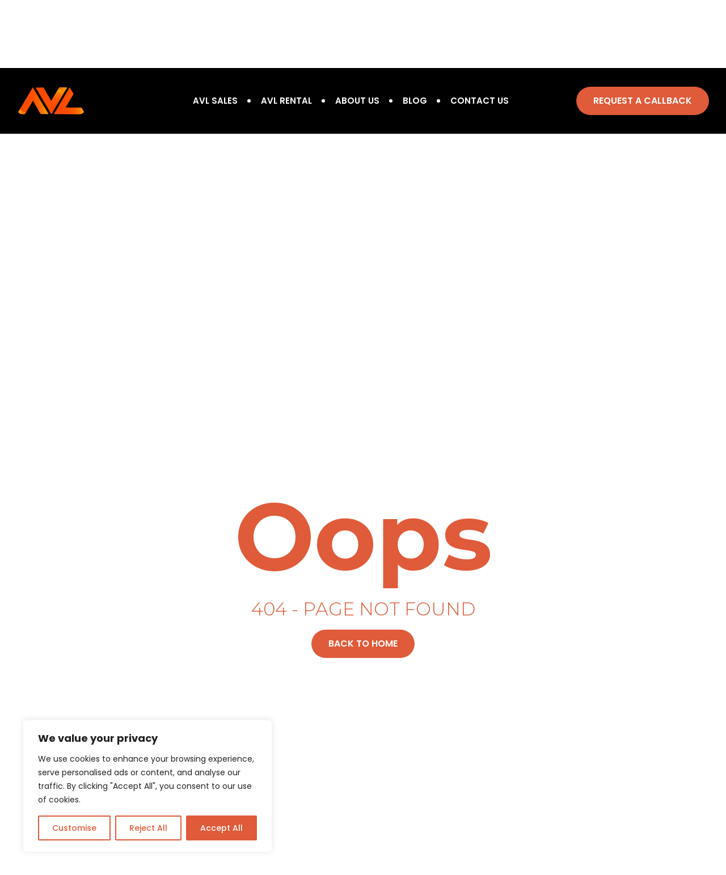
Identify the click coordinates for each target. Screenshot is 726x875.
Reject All (148, 828)
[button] (642, 101)
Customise (74, 828)
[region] (147, 786)
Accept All (221, 828)
